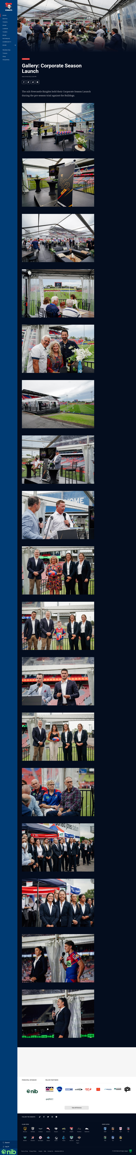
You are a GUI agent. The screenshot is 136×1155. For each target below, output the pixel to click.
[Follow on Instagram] (52, 1117)
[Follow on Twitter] (48, 1117)
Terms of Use (24, 1151)
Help (45, 1151)
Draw (5, 25)
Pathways (6, 38)
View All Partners (77, 1108)
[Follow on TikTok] (40, 1117)
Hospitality (6, 59)
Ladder (5, 28)
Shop (4, 56)
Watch (5, 18)
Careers (40, 1151)
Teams (5, 32)
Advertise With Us (59, 1151)
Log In (6, 1146)
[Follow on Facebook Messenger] (56, 1117)
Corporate (25, 59)
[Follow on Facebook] (44, 1117)
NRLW (5, 35)
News (5, 15)
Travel (5, 22)
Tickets (5, 53)
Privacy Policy (32, 1151)
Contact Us (50, 1151)
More (9, 45)
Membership (6, 50)
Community (7, 42)
